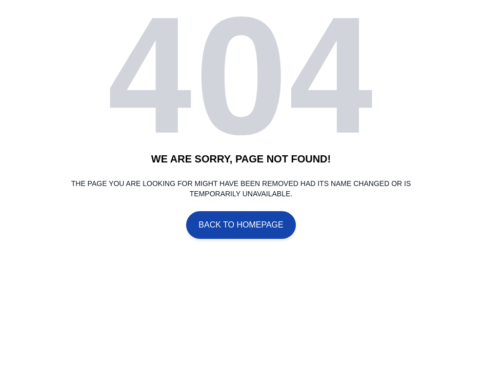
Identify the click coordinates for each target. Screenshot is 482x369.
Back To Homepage (240, 224)
